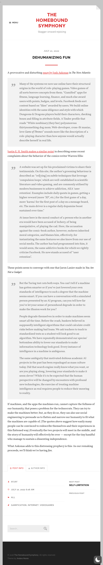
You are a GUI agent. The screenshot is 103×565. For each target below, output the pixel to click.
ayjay (14, 481)
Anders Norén (23, 558)
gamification (19, 505)
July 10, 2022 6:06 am (22, 489)
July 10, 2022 (51, 51)
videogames (47, 505)
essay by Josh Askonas (56, 73)
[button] (98, 560)
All (13, 497)
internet (33, 505)
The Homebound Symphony (52, 20)
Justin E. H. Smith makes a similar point (31, 151)
